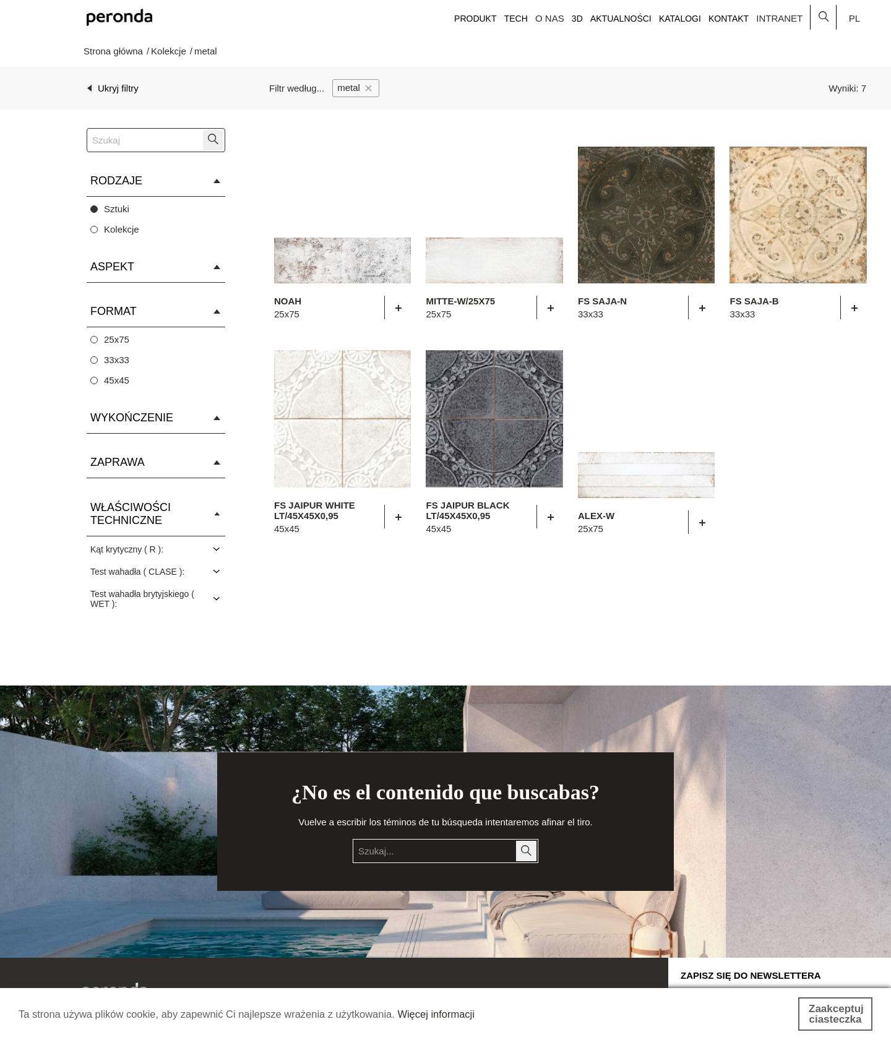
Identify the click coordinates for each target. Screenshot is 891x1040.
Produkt (475, 19)
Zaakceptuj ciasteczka (836, 1014)
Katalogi (680, 19)
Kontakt (728, 19)
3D (577, 19)
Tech (516, 19)
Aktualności (621, 19)
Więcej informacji (449, 1014)
